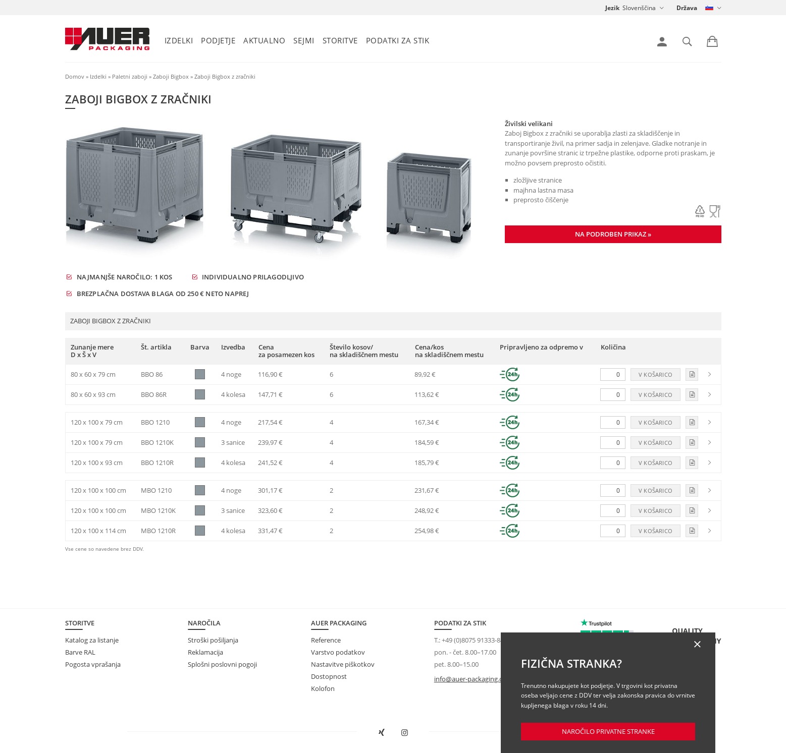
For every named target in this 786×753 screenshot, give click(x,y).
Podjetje (218, 40)
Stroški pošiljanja (213, 640)
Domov (74, 76)
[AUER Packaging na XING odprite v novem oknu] (381, 733)
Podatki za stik (398, 40)
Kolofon (323, 688)
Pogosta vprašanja (93, 664)
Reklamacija (205, 652)
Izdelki (179, 40)
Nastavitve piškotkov (343, 664)
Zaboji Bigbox (171, 76)
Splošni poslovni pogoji (222, 664)
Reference (326, 640)
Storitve (340, 40)
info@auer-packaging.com (473, 678)
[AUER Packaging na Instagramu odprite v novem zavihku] (404, 733)
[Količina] (612, 374)
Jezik (612, 8)
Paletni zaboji (129, 76)
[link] (662, 42)
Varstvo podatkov (338, 652)
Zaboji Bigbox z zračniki (224, 76)
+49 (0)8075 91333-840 (474, 640)
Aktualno (264, 40)
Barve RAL (80, 652)
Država (686, 8)
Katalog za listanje (92, 640)
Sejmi (304, 40)
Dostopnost (329, 676)
